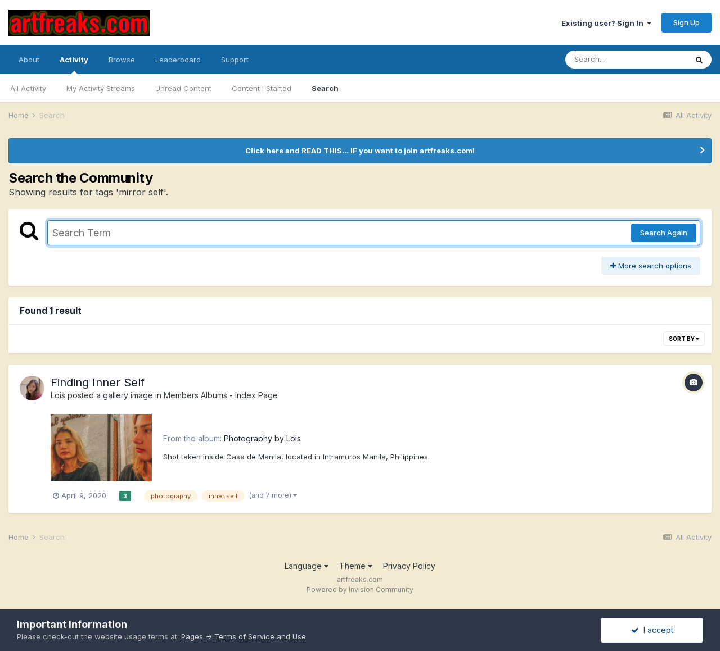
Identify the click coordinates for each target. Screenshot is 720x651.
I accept (652, 630)
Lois (58, 395)
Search (325, 88)
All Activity (28, 88)
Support (235, 59)
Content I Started (261, 88)
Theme (355, 566)
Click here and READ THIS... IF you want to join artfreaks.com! (360, 150)
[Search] (626, 60)
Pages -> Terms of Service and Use (243, 636)
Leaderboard (178, 59)
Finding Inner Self (98, 382)
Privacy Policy (409, 566)
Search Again (663, 232)
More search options (650, 265)
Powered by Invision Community (360, 589)
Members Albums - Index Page (221, 395)
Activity (74, 64)
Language (306, 566)
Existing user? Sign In (606, 23)
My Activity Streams (100, 88)
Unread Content (183, 88)
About (29, 59)
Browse (122, 59)
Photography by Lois (262, 438)
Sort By (684, 338)
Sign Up (686, 22)
